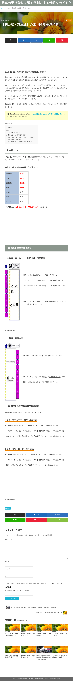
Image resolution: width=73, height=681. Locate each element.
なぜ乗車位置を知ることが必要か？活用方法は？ (48, 114)
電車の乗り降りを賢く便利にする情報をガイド (35, 3)
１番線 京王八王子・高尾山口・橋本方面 (23, 137)
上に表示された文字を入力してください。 (17, 590)
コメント (8, 539)
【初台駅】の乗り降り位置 (16, 135)
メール (7, 569)
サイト (7, 576)
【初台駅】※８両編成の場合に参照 (21, 141)
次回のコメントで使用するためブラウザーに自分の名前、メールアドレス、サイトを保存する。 (35, 583)
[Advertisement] (36, 57)
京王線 (8, 508)
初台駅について (16, 132)
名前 (7, 561)
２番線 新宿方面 (16, 139)
